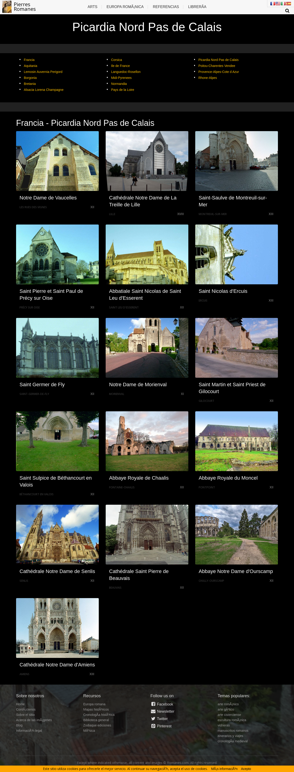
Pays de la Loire (122, 90)
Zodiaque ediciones (97, 725)
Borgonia (30, 78)
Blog (19, 725)
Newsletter (162, 711)
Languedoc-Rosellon (126, 72)
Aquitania (30, 66)
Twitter (159, 718)
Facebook (161, 704)
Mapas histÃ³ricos (96, 709)
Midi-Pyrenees (121, 78)
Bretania (30, 84)
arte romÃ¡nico (228, 704)
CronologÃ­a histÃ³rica (99, 715)
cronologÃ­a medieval (233, 741)
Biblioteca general (96, 720)
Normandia (119, 84)
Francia (29, 60)
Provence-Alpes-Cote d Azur (218, 72)
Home (20, 704)
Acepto (246, 769)
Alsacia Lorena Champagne (44, 90)
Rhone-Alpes (207, 78)
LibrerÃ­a (197, 7)
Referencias (166, 7)
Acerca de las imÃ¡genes (34, 720)
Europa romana (94, 704)
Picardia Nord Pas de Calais (218, 60)
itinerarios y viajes (230, 736)
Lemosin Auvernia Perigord (43, 72)
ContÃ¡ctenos (26, 709)
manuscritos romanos (233, 730)
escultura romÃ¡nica (232, 720)
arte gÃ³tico (226, 709)
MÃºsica (89, 730)
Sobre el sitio (25, 715)
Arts (92, 7)
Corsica (116, 60)
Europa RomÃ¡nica (125, 7)
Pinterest (161, 726)
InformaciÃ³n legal (29, 730)
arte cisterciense (229, 715)
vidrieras (224, 725)
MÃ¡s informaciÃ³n (224, 769)
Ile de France (120, 66)
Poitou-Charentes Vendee (216, 66)
